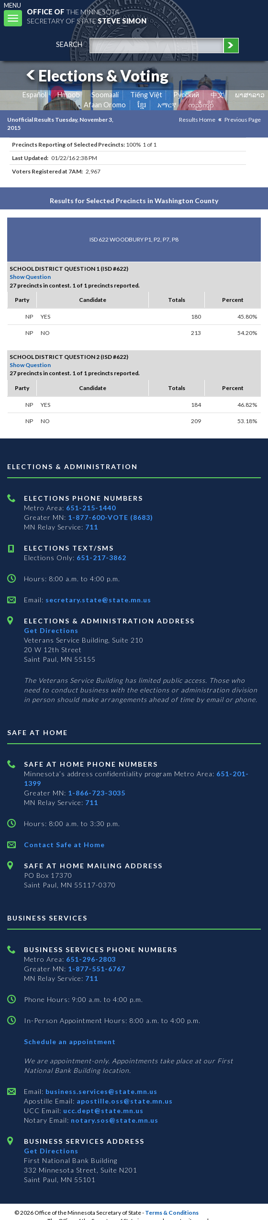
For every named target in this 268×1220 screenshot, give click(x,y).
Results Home (197, 119)
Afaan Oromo (105, 105)
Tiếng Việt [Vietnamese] (146, 95)
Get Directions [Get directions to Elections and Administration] (51, 630)
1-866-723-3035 (96, 793)
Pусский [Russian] (186, 95)
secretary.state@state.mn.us (97, 600)
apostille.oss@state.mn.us (124, 1101)
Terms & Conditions (172, 1212)
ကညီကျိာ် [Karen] (201, 105)
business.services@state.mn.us (100, 1091)
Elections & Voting (95, 75)
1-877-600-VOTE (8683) (110, 517)
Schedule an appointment (70, 1041)
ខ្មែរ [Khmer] (141, 105)
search (69, 44)
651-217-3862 (101, 557)
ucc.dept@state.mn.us (102, 1110)
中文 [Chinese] (217, 95)
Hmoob (68, 95)
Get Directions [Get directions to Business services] (51, 1151)
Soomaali (105, 95)
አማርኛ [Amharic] (167, 105)
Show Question (30, 276)
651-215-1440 (91, 508)
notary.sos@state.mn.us (113, 1120)
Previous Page (242, 119)
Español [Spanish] (34, 95)
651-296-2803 (91, 959)
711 (91, 527)
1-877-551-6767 (96, 969)
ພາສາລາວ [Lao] (250, 95)
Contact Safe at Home (64, 844)
